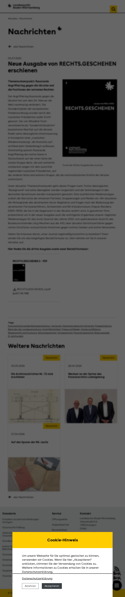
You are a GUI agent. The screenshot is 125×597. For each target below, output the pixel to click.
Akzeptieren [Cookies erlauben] (52, 585)
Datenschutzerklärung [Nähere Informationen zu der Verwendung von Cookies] (37, 578)
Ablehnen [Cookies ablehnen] (30, 585)
